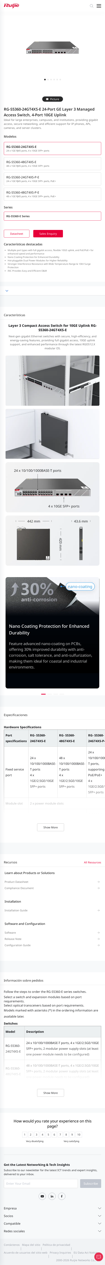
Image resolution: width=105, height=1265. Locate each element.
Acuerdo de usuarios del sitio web (25, 1252)
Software (10, 932)
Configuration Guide (18, 945)
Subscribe (91, 1183)
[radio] (24, 1134)
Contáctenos (12, 1245)
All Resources (92, 862)
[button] (43, 694)
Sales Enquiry (48, 233)
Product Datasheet (16, 882)
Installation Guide (16, 910)
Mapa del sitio (31, 1245)
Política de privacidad (56, 1245)
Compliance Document (19, 888)
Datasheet (16, 233)
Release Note (13, 939)
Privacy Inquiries (60, 1252)
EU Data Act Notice (86, 1252)
